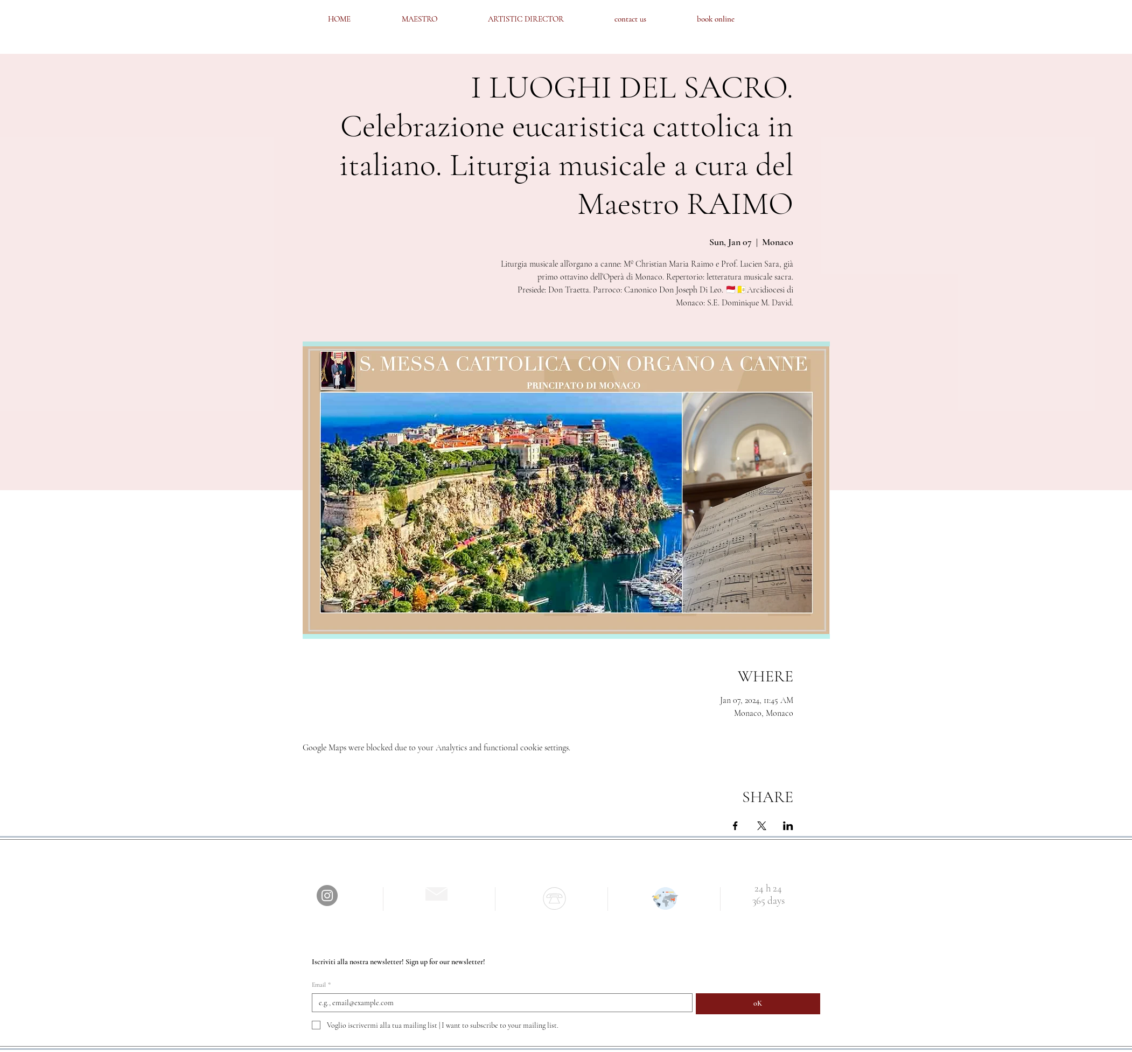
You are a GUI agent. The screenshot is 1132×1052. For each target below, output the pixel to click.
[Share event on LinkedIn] (788, 825)
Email (321, 985)
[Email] (499, 1003)
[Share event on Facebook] (735, 825)
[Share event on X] (762, 825)
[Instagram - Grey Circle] (327, 895)
